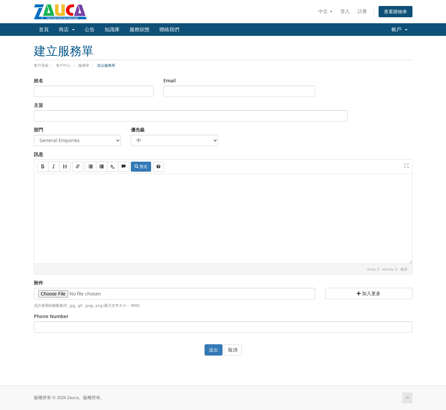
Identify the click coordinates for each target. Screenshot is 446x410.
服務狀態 (139, 30)
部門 (38, 129)
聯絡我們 (169, 30)
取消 (232, 350)
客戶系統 (41, 65)
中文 (325, 11)
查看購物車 (395, 11)
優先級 (138, 129)
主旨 (38, 105)
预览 (140, 166)
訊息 (38, 154)
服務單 (83, 65)
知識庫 (112, 30)
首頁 (44, 30)
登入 (345, 11)
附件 (38, 283)
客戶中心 (63, 65)
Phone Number (51, 316)
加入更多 (369, 293)
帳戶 (399, 30)
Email (169, 80)
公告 (90, 30)
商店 (67, 30)
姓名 (38, 80)
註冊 (362, 11)
